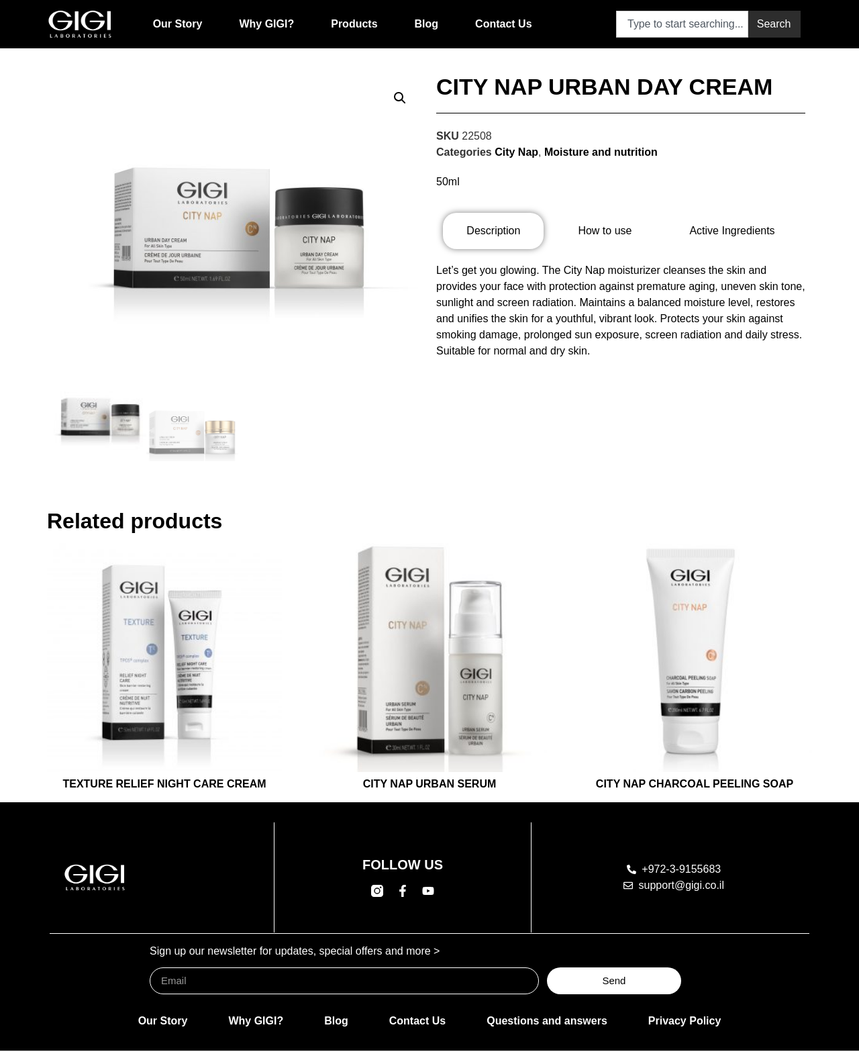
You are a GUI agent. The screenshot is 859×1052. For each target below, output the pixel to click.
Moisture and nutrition (601, 152)
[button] (400, 98)
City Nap (516, 152)
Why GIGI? (266, 24)
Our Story (178, 24)
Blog (427, 24)
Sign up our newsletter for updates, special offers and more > (295, 952)
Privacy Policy (684, 1022)
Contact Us (503, 24)
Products (354, 24)
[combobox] (682, 24)
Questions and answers (547, 1022)
